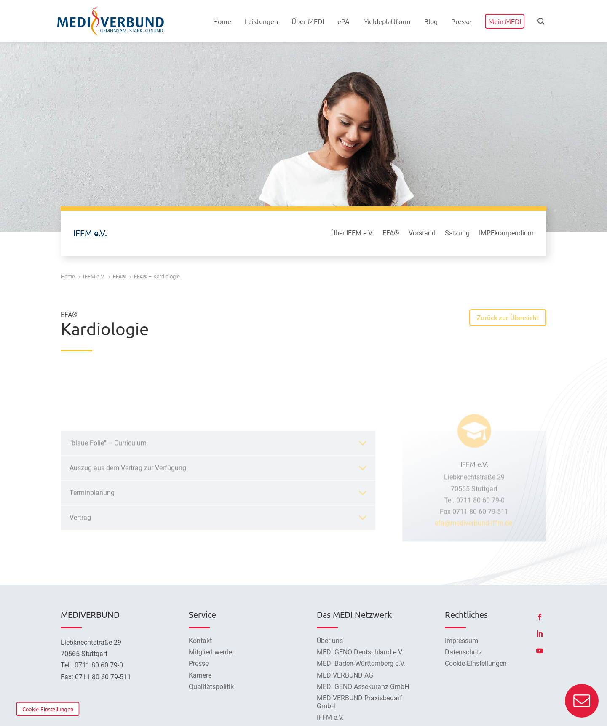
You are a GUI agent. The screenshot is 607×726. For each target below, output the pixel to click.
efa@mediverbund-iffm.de (474, 587)
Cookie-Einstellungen (47, 708)
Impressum (461, 641)
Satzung (457, 233)
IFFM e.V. (330, 717)
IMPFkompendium (506, 233)
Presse (199, 663)
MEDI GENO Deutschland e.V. (360, 652)
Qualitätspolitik (211, 687)
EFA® (390, 233)
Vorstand (422, 233)
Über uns (330, 641)
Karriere (200, 675)
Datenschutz (463, 652)
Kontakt (200, 641)
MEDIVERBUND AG (345, 675)
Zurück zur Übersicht (508, 317)
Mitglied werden (212, 652)
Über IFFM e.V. (352, 233)
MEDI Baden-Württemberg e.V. (361, 663)
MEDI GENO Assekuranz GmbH (363, 687)
